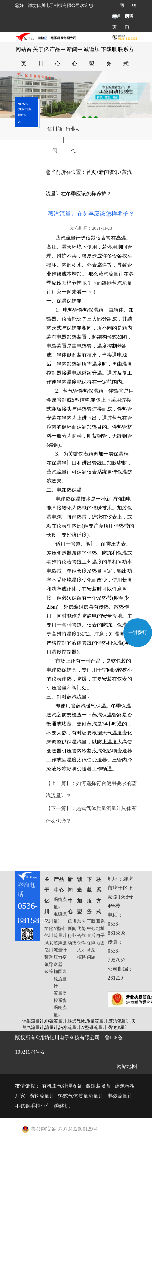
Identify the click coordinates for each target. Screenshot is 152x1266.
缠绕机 (62, 1106)
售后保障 (91, 939)
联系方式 (126, 56)
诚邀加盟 (92, 56)
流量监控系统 (60, 997)
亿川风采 (48, 939)
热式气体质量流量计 (80, 1096)
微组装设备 (98, 1086)
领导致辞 (48, 968)
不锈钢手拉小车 (32, 1106)
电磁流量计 (60, 918)
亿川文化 (48, 925)
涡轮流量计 (60, 1011)
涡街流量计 (60, 903)
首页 (91, 172)
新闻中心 (75, 56)
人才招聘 (81, 954)
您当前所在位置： (66, 172)
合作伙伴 (81, 939)
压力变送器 (60, 961)
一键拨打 (137, 632)
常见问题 (91, 954)
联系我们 (130, 16)
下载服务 (109, 56)
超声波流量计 (60, 946)
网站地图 (127, 1066)
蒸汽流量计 (68, 238)
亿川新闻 (54, 139)
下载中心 (91, 925)
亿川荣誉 (48, 954)
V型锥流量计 (60, 932)
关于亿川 (41, 56)
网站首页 (118, 16)
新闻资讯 (109, 172)
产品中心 (58, 56)
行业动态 (73, 139)
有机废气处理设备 (62, 1086)
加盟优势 (81, 925)
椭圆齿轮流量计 (60, 979)
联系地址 (100, 925)
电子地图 (100, 939)
